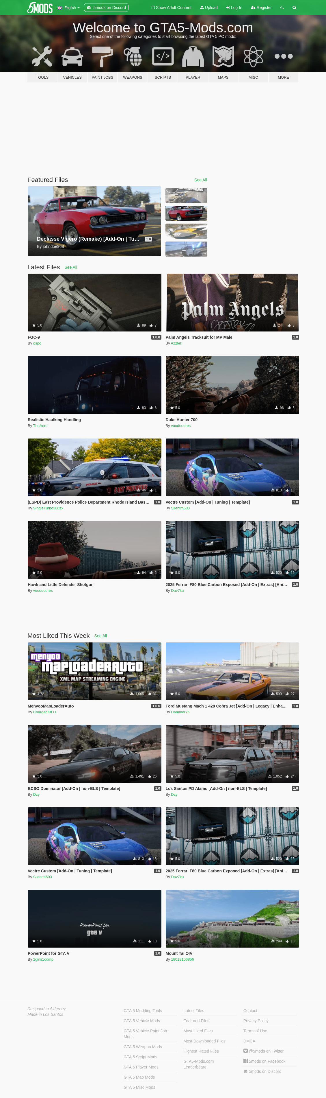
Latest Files (194, 1010)
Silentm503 (180, 508)
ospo (37, 343)
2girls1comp (43, 959)
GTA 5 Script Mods (140, 1057)
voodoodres (181, 425)
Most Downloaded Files (205, 1041)
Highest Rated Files (201, 1051)
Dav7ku (177, 590)
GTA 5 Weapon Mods (143, 1046)
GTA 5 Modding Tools (143, 1010)
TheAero (40, 425)
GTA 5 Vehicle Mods (142, 1020)
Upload (209, 7)
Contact (250, 1010)
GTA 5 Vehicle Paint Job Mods (145, 1034)
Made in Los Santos (45, 1014)
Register (261, 7)
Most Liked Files (198, 1031)
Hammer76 (180, 712)
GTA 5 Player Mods (141, 1067)
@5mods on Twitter (263, 1051)
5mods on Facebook (264, 1061)
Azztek (176, 343)
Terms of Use (255, 1031)
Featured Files (196, 1020)
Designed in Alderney (46, 1008)
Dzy (36, 794)
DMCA (249, 1041)
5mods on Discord (262, 1071)
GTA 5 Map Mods (139, 1077)
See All (200, 180)
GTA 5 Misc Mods (139, 1087)
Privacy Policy (256, 1020)
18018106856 (182, 959)
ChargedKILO (44, 712)
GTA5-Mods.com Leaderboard (199, 1064)
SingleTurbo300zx (48, 508)
